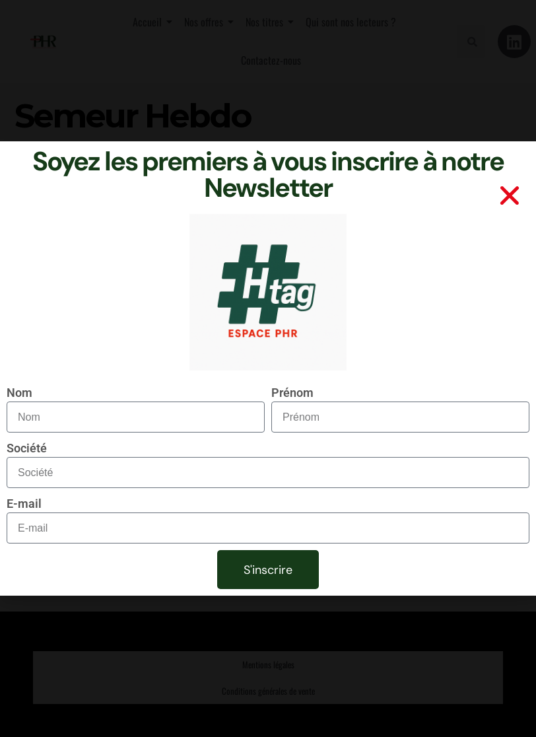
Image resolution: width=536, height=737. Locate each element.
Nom (19, 393)
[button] (509, 195)
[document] (268, 368)
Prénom (292, 393)
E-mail (24, 503)
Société (27, 448)
